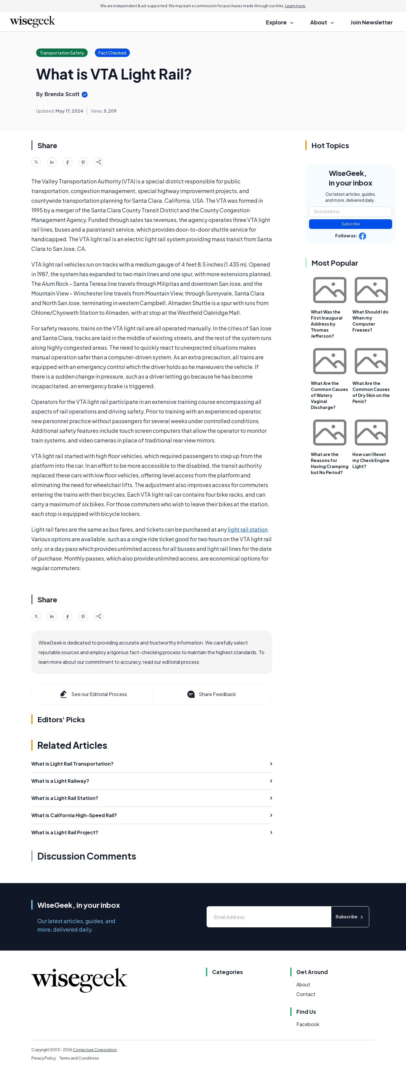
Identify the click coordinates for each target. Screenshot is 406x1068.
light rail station (247, 529)
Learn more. (295, 6)
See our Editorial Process (93, 694)
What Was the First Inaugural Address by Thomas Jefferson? (326, 324)
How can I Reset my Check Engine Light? (370, 460)
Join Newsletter (372, 22)
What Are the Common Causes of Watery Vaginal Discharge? (329, 395)
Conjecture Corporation (95, 1050)
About (303, 984)
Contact (305, 994)
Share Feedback (211, 694)
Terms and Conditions (79, 1058)
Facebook (307, 1024)
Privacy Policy (43, 1058)
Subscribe (351, 224)
